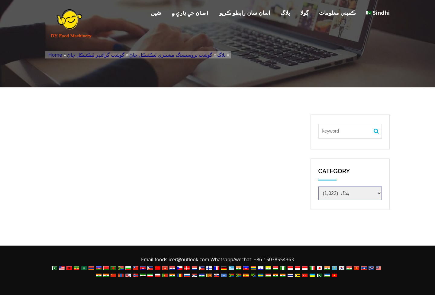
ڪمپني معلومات (337, 12)
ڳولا (304, 12)
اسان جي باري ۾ (190, 12)
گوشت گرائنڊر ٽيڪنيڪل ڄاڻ (95, 55)
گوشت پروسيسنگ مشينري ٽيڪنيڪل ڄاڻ (170, 55)
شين (156, 12)
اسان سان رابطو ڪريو (244, 12)
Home (55, 55)
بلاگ (285, 12)
